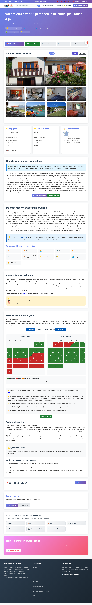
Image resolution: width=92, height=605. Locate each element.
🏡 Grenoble (11, 524)
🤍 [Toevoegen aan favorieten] (85, 42)
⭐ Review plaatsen (13, 506)
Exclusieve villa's (37, 579)
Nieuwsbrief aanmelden (39, 588)
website (25, 294)
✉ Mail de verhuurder (54, 196)
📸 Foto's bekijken (48, 44)
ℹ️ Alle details (62, 44)
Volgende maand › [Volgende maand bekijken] (61, 330)
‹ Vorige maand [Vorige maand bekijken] (30, 330)
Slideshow (82, 53)
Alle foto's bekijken (11, 120)
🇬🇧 (61, 1)
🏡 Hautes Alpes (72, 524)
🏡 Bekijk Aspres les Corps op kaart (36, 530)
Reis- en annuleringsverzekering (41, 593)
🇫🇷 (65, 1)
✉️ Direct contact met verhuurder (70, 577)
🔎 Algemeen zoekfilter (54, 530)
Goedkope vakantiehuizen (39, 574)
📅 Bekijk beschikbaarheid (19, 44)
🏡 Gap (30, 524)
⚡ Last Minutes (59, 5)
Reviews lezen (75, 44)
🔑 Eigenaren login (84, 1)
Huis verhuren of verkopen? (40, 598)
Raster (75, 53)
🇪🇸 (68, 1)
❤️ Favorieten (76, 1)
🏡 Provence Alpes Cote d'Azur (16, 530)
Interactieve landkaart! (22, 238)
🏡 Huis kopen (67, 5)
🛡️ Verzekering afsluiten (14, 552)
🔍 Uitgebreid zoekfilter (48, 5)
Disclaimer (35, 584)
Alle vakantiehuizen (38, 569)
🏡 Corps (50, 524)
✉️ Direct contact (34, 44)
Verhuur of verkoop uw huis (80, 5)
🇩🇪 (57, 1)
